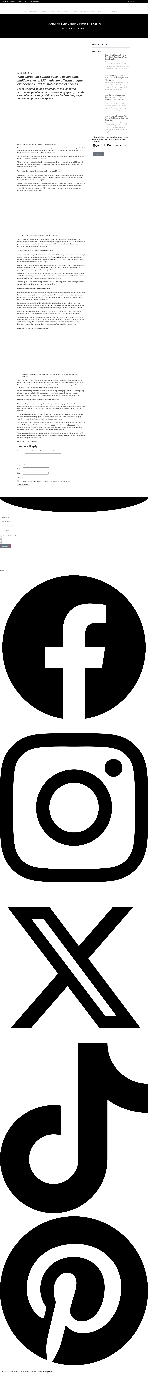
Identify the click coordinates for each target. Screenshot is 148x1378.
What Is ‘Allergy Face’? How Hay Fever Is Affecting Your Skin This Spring (117, 78)
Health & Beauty (33, 11)
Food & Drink (66, 11)
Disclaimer (5, 532)
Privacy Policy (6, 524)
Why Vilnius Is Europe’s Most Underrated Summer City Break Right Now (117, 118)
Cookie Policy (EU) (8, 528)
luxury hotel (105, 137)
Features (114, 11)
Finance (99, 11)
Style (24, 11)
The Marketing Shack (45, 1374)
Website (20, 479)
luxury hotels (114, 137)
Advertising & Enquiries (15, 1)
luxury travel (123, 137)
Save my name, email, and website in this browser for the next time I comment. (45, 483)
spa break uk (109, 139)
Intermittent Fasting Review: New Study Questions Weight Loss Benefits (116, 57)
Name (19, 471)
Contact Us (5, 1)
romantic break (99, 139)
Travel (75, 11)
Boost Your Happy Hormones (27, 441)
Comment (21, 467)
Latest (24, 1)
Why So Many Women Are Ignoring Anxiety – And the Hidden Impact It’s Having (115, 97)
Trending (30, 1)
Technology (44, 11)
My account (6, 519)
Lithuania (97, 137)
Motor (106, 11)
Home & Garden (56, 11)
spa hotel (118, 139)
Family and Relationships (87, 11)
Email (19, 475)
